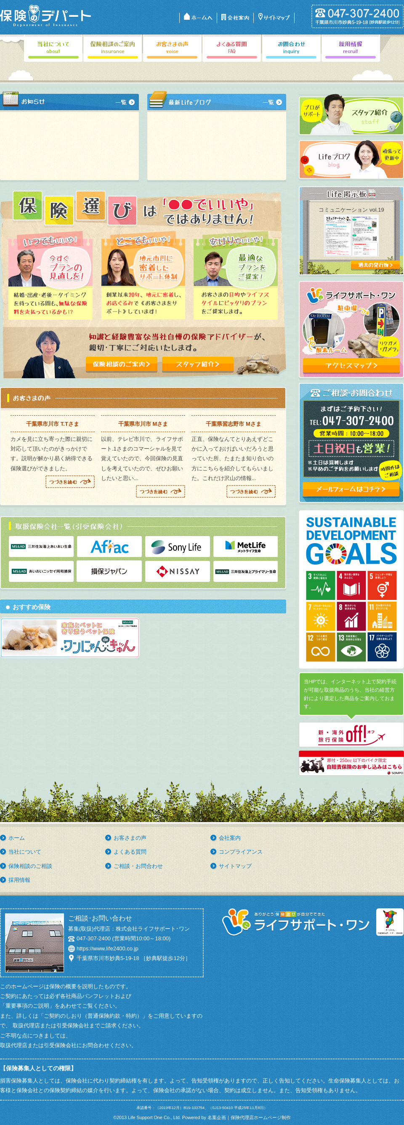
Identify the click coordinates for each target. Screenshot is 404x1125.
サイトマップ (235, 866)
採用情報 (19, 880)
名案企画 (216, 1117)
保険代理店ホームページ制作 (261, 1117)
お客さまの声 (130, 838)
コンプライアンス (241, 852)
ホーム (16, 838)
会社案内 (230, 838)
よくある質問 (130, 852)
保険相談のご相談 (30, 866)
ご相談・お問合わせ (138, 866)
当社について (24, 852)
